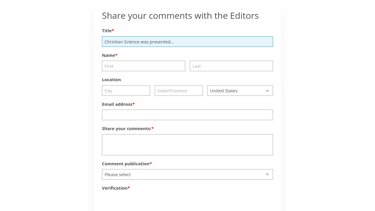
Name (108, 55)
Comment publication (125, 163)
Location (111, 79)
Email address (117, 104)
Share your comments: (126, 128)
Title (107, 30)
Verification (114, 188)
